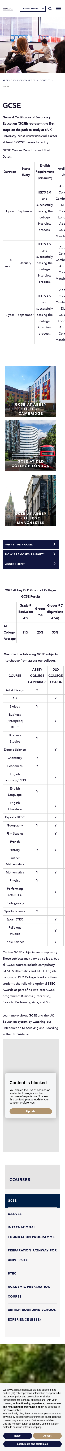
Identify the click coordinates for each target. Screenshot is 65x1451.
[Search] (50, 8)
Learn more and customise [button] (32, 1444)
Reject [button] (17, 1435)
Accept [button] (47, 1435)
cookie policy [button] (13, 1410)
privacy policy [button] (14, 1396)
